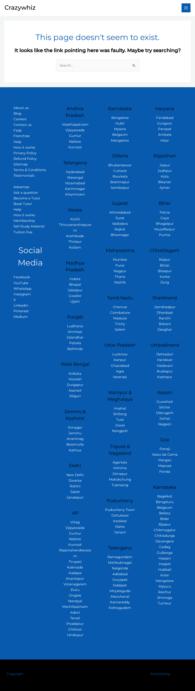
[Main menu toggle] (186, 7)
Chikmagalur (165, 530)
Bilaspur (165, 271)
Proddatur (75, 624)
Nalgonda (120, 568)
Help (17, 142)
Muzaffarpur (164, 229)
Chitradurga (165, 536)
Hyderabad (75, 172)
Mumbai (120, 260)
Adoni (75, 613)
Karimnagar (75, 189)
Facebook (21, 277)
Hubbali (164, 570)
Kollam (75, 247)
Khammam (75, 194)
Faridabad (164, 118)
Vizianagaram (75, 584)
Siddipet (120, 585)
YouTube (20, 283)
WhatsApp (22, 289)
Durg (164, 282)
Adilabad (120, 574)
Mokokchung (120, 479)
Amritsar (75, 332)
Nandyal (75, 601)
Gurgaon (164, 123)
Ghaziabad (120, 366)
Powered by (160, 674)
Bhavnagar (120, 235)
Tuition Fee (22, 232)
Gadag (164, 547)
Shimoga (164, 598)
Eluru (75, 590)
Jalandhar (75, 337)
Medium (20, 317)
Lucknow (120, 354)
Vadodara (120, 224)
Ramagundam (120, 557)
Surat (120, 218)
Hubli (119, 123)
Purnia (164, 235)
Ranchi (164, 318)
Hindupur (75, 635)
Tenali (75, 618)
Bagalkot (164, 496)
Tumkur (164, 603)
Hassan (165, 558)
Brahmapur (120, 182)
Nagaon (164, 424)
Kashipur (164, 377)
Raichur (164, 592)
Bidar (164, 519)
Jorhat (164, 419)
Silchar (164, 407)
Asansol (75, 390)
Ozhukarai (120, 515)
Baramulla (75, 444)
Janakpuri (75, 497)
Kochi (75, 219)
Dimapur (120, 474)
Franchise (21, 136)
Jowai (120, 425)
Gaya (164, 218)
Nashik (120, 282)
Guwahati (165, 402)
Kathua (75, 450)
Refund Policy (25, 159)
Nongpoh (120, 431)
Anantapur (75, 579)
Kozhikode (75, 236)
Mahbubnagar (120, 563)
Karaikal (120, 521)
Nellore (75, 142)
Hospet (165, 564)
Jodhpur (165, 171)
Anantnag (75, 439)
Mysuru (165, 586)
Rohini (75, 486)
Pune (119, 265)
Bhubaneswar (120, 165)
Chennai (120, 307)
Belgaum (120, 135)
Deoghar (164, 330)
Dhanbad (165, 313)
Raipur (164, 260)
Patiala (75, 343)
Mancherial (120, 597)
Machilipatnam (75, 607)
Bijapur (165, 524)
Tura (120, 420)
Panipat (164, 129)
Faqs (17, 130)
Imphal (120, 408)
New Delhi (75, 475)
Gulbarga (165, 553)
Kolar (164, 575)
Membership (24, 221)
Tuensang (120, 485)
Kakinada (75, 567)
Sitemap (20, 164)
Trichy (120, 324)
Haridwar (165, 360)
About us (21, 108)
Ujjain (75, 301)
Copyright (15, 674)
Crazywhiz (20, 7)
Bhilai (164, 265)
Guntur (75, 136)
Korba (165, 277)
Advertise (21, 187)
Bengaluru (165, 502)
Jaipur (164, 165)
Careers (19, 119)
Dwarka (75, 481)
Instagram (22, 294)
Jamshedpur (164, 307)
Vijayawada (75, 130)
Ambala (164, 135)
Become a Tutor (26, 198)
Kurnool (75, 147)
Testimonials (23, 176)
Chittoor (75, 629)
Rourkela (120, 176)
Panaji (164, 449)
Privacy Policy (24, 153)
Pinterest (21, 311)
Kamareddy (120, 602)
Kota (165, 176)
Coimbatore (120, 313)
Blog (17, 113)
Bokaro (165, 324)
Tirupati (75, 562)
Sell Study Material (29, 226)
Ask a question (25, 193)
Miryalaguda (120, 591)
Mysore (120, 129)
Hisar (164, 140)
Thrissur (75, 242)
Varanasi (120, 377)
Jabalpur (75, 290)
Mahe (120, 527)
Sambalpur (120, 188)
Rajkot (119, 229)
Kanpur (120, 360)
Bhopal (75, 285)
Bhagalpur (165, 224)
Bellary (164, 513)
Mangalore (120, 140)
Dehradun (164, 354)
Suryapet (120, 580)
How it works (24, 147)
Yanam (120, 532)
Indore (75, 279)
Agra (120, 371)
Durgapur (75, 385)
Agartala (120, 462)
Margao (164, 460)
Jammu (75, 433)
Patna (165, 212)
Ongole (75, 595)
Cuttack (120, 171)
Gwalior (75, 296)
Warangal (75, 178)
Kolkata (75, 374)
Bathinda (75, 349)
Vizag (75, 522)
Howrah (75, 379)
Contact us (22, 125)
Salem (120, 330)
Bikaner (164, 182)
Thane (120, 277)
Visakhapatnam (75, 125)
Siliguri (75, 396)
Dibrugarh (164, 413)
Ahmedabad (119, 212)
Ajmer (164, 188)
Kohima (120, 468)
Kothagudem (120, 608)
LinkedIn (20, 305)
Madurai (120, 318)
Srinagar (75, 428)
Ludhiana (75, 326)
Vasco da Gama (165, 454)
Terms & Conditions (29, 170)
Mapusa (164, 466)
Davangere (164, 541)
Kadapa (75, 573)
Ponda (164, 472)
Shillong (120, 414)
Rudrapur (165, 371)
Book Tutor (22, 204)
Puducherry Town (120, 510)
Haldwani (165, 366)
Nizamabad (75, 183)
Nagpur (120, 271)
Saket (75, 492)
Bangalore (120, 118)
